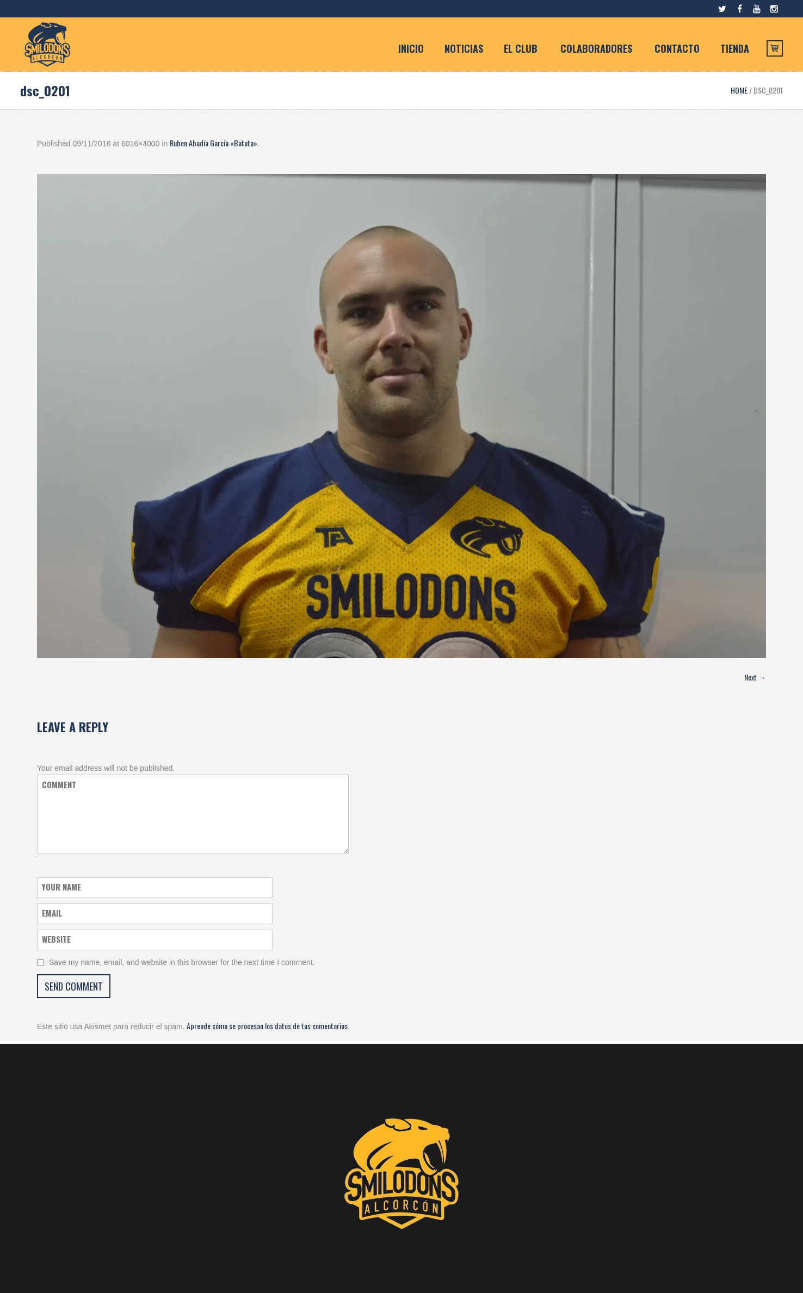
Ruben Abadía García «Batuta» (213, 143)
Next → (755, 677)
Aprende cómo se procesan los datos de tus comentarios (267, 1025)
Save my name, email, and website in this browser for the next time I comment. (182, 962)
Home (739, 90)
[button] (401, 416)
